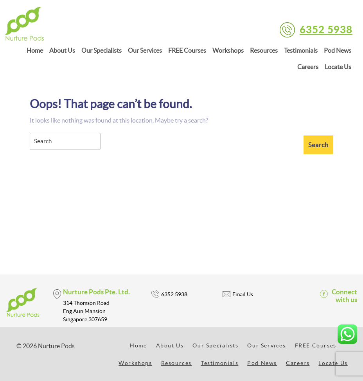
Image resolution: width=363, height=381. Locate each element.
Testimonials (301, 50)
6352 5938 (326, 29)
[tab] (318, 144)
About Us (62, 50)
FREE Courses (187, 50)
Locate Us (338, 66)
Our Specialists (101, 50)
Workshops (228, 50)
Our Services (145, 50)
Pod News (337, 50)
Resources (264, 50)
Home (35, 50)
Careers (307, 66)
